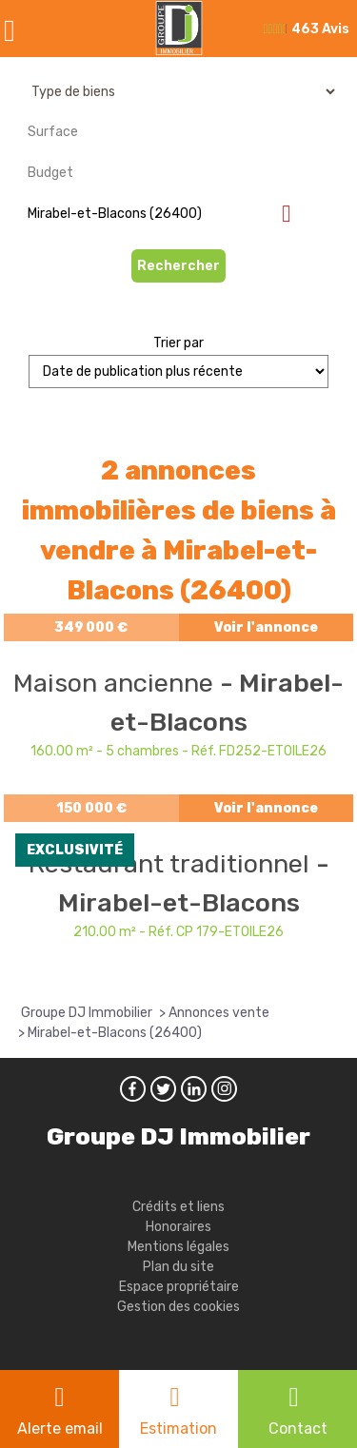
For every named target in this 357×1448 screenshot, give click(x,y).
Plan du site (178, 1267)
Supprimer (294, 212)
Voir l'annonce (266, 627)
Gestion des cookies (178, 1307)
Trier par (178, 343)
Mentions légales (178, 1247)
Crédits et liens (178, 1207)
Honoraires (178, 1227)
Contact (297, 1428)
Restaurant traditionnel (172, 864)
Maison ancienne (116, 683)
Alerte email (60, 1428)
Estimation (178, 1428)
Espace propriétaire (179, 1287)
